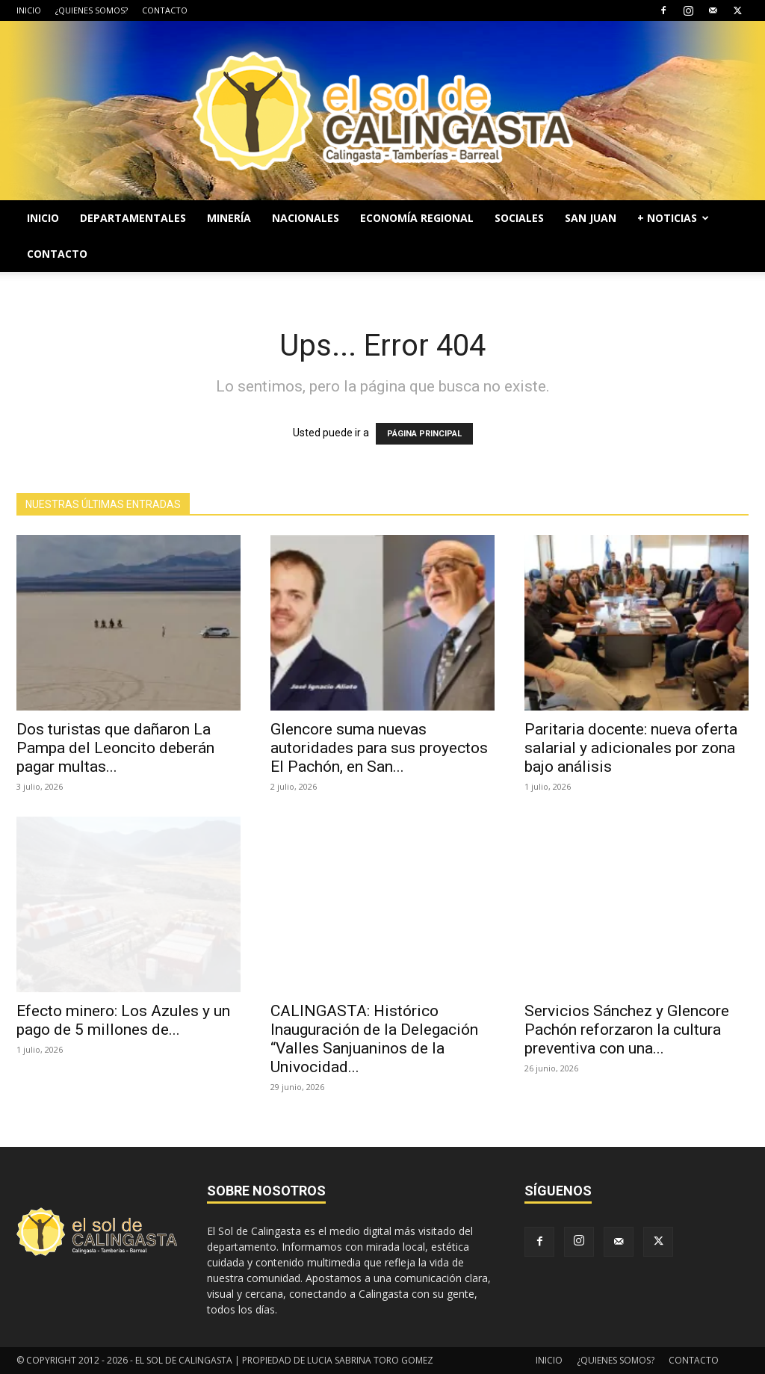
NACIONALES (305, 218)
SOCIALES (519, 218)
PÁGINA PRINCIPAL (424, 434)
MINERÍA (229, 218)
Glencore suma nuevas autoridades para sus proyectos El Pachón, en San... (379, 748)
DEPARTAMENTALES (133, 218)
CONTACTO (165, 10)
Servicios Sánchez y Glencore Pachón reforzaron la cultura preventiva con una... (626, 1029)
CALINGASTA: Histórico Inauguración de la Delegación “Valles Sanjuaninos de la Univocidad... (374, 1039)
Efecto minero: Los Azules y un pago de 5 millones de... (123, 1020)
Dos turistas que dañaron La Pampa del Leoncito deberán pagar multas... (115, 748)
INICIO (28, 10)
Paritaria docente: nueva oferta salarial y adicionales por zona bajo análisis (630, 748)
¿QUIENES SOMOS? (91, 10)
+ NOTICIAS (673, 218)
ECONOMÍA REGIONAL (417, 218)
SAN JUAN (590, 218)
